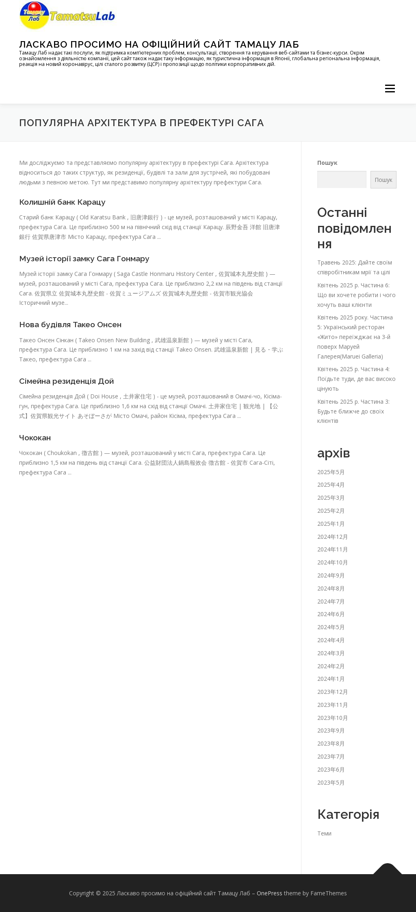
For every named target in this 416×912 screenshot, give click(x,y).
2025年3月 (331, 497)
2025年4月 (331, 484)
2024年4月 (331, 640)
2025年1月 (331, 523)
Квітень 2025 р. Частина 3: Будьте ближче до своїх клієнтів (353, 411)
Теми (324, 833)
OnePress (269, 893)
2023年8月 (331, 743)
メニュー (390, 88)
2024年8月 (331, 588)
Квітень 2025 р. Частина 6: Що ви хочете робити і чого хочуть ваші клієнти (356, 294)
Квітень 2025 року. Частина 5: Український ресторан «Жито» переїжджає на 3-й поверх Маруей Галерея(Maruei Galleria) (355, 336)
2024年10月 (332, 562)
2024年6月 (331, 614)
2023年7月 (331, 756)
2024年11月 (332, 549)
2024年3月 (331, 653)
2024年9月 (331, 575)
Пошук (327, 162)
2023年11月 (332, 705)
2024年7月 (331, 601)
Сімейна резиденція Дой (69, 380)
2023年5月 (331, 782)
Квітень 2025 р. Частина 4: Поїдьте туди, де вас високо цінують (356, 378)
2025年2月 (331, 510)
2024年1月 (331, 678)
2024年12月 (332, 536)
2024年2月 (331, 666)
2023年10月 (332, 718)
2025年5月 (331, 472)
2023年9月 (331, 730)
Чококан (36, 437)
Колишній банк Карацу (65, 202)
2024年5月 (331, 627)
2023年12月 (332, 691)
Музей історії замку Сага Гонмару (87, 258)
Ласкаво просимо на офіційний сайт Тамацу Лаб (159, 44)
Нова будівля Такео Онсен (73, 324)
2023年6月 (331, 769)
